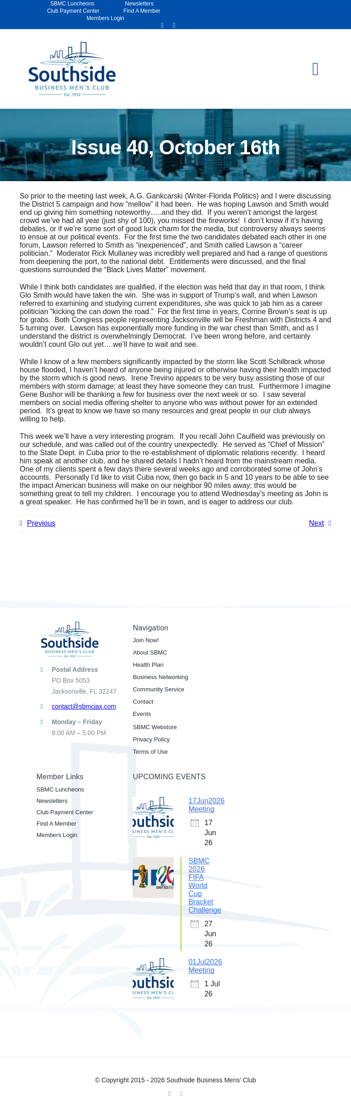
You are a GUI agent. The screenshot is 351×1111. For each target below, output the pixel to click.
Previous (41, 523)
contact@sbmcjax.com (84, 706)
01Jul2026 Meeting (205, 966)
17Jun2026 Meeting (206, 805)
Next (316, 523)
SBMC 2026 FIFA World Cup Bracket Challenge (204, 885)
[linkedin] (174, 25)
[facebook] (162, 25)
